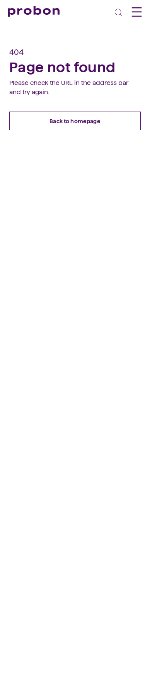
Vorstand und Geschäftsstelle (46, 480)
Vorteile (17, 399)
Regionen (20, 470)
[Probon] (34, 11)
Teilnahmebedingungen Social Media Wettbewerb (72, 520)
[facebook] (13, 563)
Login (15, 429)
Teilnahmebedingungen (39, 510)
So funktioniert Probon (37, 348)
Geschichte (22, 460)
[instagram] (44, 563)
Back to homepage (75, 120)
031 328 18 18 (23, 621)
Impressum (23, 530)
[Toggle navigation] (118, 12)
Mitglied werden (28, 409)
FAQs (14, 368)
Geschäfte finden (30, 358)
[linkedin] (29, 563)
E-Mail (16, 631)
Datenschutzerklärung (37, 500)
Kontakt (18, 490)
